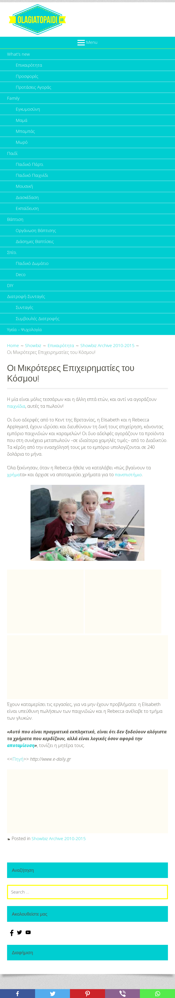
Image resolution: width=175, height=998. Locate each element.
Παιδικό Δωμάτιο (33, 275)
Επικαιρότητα (30, 66)
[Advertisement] (45, 617)
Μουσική (25, 194)
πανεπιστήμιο (129, 490)
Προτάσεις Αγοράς (35, 89)
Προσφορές (27, 78)
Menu (92, 42)
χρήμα (13, 490)
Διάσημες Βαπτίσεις (36, 252)
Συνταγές (25, 322)
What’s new (18, 54)
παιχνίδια (17, 422)
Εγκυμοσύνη (28, 113)
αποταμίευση (21, 761)
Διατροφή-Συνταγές (27, 310)
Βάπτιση (15, 229)
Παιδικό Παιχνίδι (33, 182)
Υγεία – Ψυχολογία (26, 345)
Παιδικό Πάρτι (30, 171)
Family (13, 101)
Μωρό (22, 147)
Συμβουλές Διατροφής (39, 334)
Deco (21, 287)
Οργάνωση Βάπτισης (37, 241)
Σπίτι (12, 264)
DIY (10, 299)
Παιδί (12, 159)
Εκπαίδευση (28, 217)
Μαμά (22, 124)
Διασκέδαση (28, 206)
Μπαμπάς (26, 136)
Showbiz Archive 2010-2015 (59, 854)
